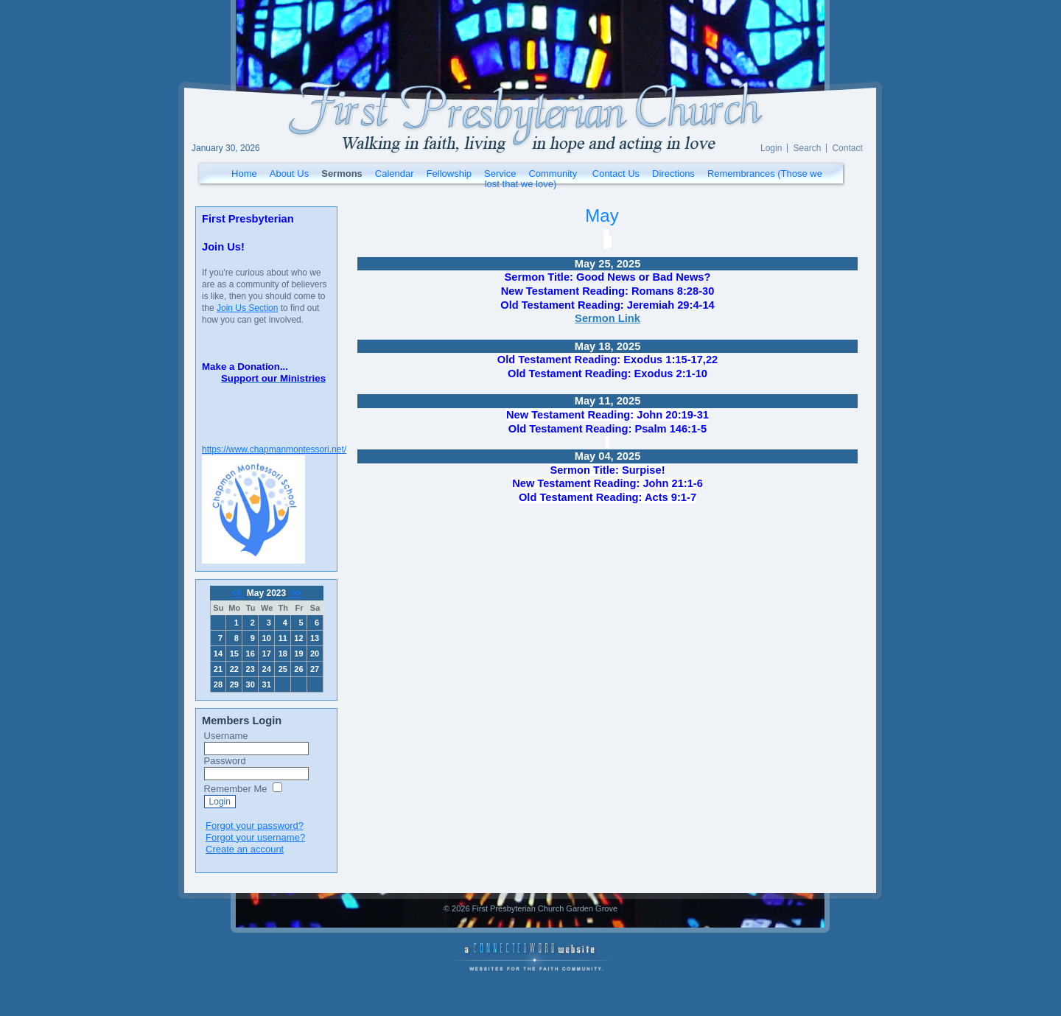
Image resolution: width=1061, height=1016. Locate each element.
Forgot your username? (255, 837)
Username (226, 735)
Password (225, 760)
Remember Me (235, 788)
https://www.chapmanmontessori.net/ (274, 449)
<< (237, 593)
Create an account (245, 849)
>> (295, 593)
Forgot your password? (255, 825)
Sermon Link (607, 318)
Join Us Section (247, 308)
